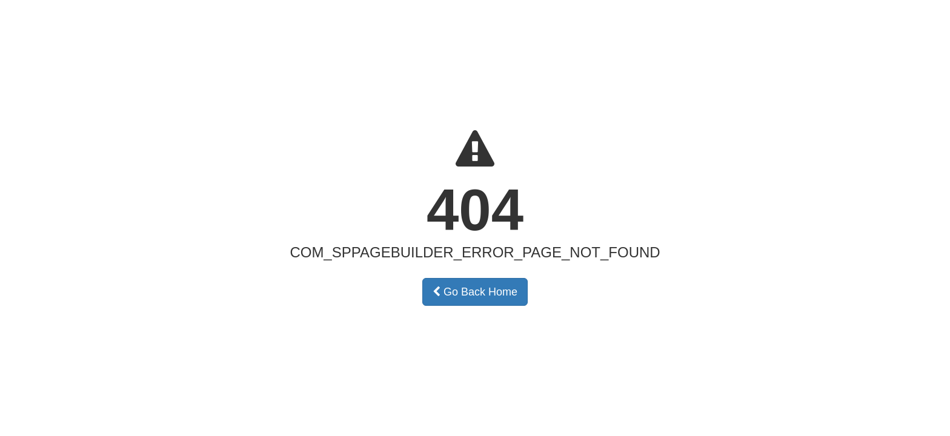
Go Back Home (475, 292)
